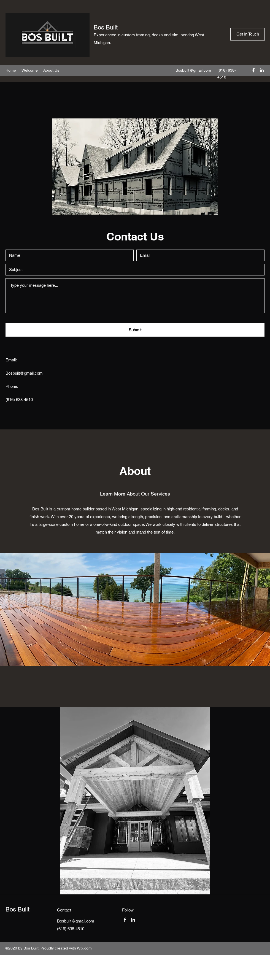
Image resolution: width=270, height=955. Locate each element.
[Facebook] (253, 70)
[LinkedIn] (261, 70)
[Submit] (135, 330)
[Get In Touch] (247, 34)
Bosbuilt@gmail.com (193, 70)
